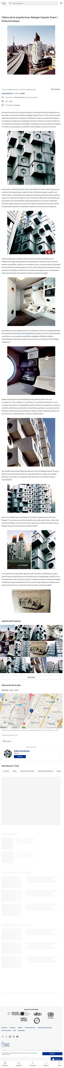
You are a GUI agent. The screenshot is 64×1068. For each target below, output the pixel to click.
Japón (22, 93)
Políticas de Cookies (6, 1054)
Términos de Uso (23, 1053)
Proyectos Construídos (27, 771)
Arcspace (17, 105)
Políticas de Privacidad (32, 1053)
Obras (14, 771)
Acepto (52, 1054)
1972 (10, 101)
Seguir (20, 757)
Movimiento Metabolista (25, 333)
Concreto (6, 771)
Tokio (55, 121)
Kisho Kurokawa (20, 97)
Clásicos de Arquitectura (45, 771)
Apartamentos (7, 93)
